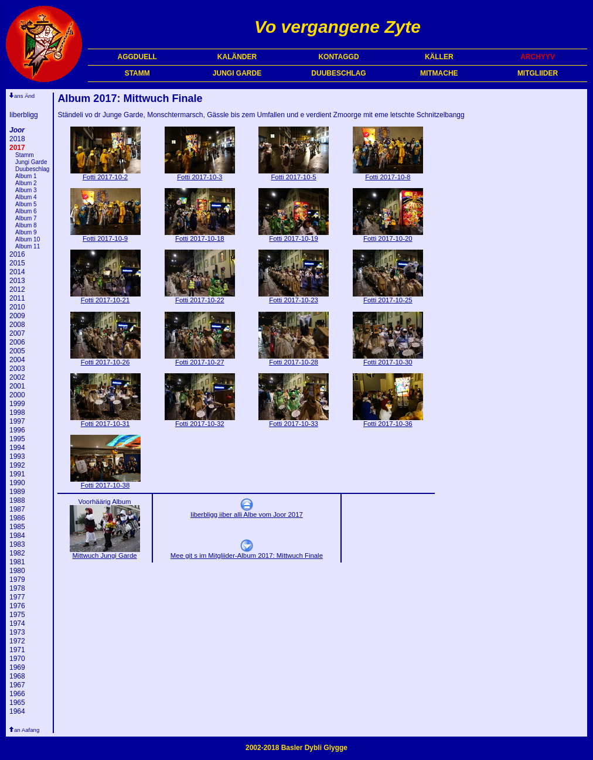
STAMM (137, 73)
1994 (17, 448)
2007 (17, 333)
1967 (17, 685)
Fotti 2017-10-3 (200, 174)
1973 (17, 632)
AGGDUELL (137, 57)
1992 (17, 465)
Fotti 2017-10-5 (293, 174)
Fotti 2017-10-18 (200, 235)
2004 (17, 360)
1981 (17, 562)
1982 (17, 553)
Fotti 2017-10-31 (105, 420)
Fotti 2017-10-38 (105, 482)
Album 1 (26, 176)
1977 (17, 597)
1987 (17, 509)
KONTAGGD (338, 57)
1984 (17, 535)
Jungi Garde (31, 162)
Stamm (24, 155)
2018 (17, 139)
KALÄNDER (237, 57)
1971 (17, 650)
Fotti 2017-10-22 (200, 297)
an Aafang (26, 730)
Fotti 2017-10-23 (293, 297)
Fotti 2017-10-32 (200, 420)
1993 (17, 456)
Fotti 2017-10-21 (105, 297)
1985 (17, 527)
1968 (17, 676)
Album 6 (26, 211)
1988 (17, 500)
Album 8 (26, 225)
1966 (17, 694)
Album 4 (26, 197)
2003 (17, 368)
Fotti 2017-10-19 (293, 235)
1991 (17, 474)
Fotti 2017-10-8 (388, 174)
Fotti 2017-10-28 (293, 359)
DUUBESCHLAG (338, 73)
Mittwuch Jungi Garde (105, 552)
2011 (17, 298)
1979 (17, 579)
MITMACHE (439, 73)
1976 (17, 606)
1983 (17, 544)
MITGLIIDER (537, 73)
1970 (17, 659)
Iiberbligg (23, 115)
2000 (17, 395)
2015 (17, 263)
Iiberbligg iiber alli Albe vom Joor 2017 (246, 511)
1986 (17, 518)
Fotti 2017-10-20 (388, 235)
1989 (17, 492)
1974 (17, 623)
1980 (17, 571)
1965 (17, 702)
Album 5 (26, 204)
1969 (17, 667)
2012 (17, 289)
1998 (17, 412)
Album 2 (26, 183)
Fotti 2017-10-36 (388, 420)
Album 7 (26, 218)
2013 (17, 281)
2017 (17, 148)
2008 (17, 325)
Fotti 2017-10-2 (105, 174)
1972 (17, 641)
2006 (17, 342)
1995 (17, 439)
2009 (17, 316)
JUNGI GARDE (237, 73)
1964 (17, 711)
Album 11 (27, 246)
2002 (17, 377)
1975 (17, 615)
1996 (17, 430)
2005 (17, 351)
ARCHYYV (537, 57)
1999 (17, 404)
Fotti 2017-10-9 (105, 235)
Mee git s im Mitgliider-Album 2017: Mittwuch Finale (247, 552)
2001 (17, 386)
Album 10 (27, 239)
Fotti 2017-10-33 (293, 420)
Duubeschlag (32, 169)
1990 (17, 483)
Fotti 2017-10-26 (105, 359)
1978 (17, 588)
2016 (17, 254)
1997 (17, 421)
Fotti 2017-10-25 (388, 297)
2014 (17, 272)
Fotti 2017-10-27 (200, 359)
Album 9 (26, 232)
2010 (17, 307)
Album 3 (26, 190)
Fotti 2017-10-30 (388, 359)
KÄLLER (439, 57)
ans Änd (24, 96)
